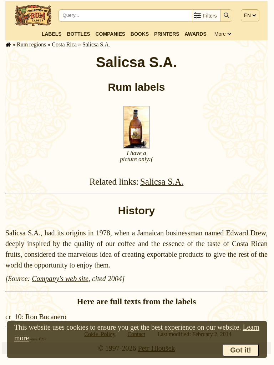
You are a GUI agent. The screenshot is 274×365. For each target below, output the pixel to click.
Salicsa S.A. (162, 181)
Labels (52, 34)
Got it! (240, 350)
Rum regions (31, 44)
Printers (166, 34)
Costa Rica (64, 44)
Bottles (78, 34)
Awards (195, 34)
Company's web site (60, 278)
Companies (110, 34)
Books (140, 34)
